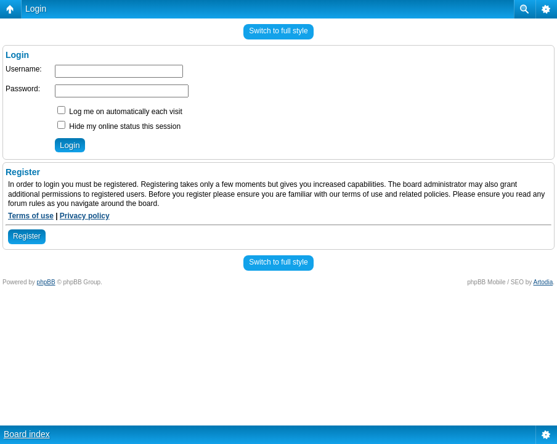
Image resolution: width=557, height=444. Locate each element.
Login (35, 9)
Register (27, 236)
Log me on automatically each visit (119, 111)
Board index (27, 434)
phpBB (46, 282)
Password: (23, 88)
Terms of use (31, 216)
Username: (24, 69)
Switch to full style (278, 31)
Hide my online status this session (119, 126)
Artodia (543, 282)
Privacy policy (85, 216)
